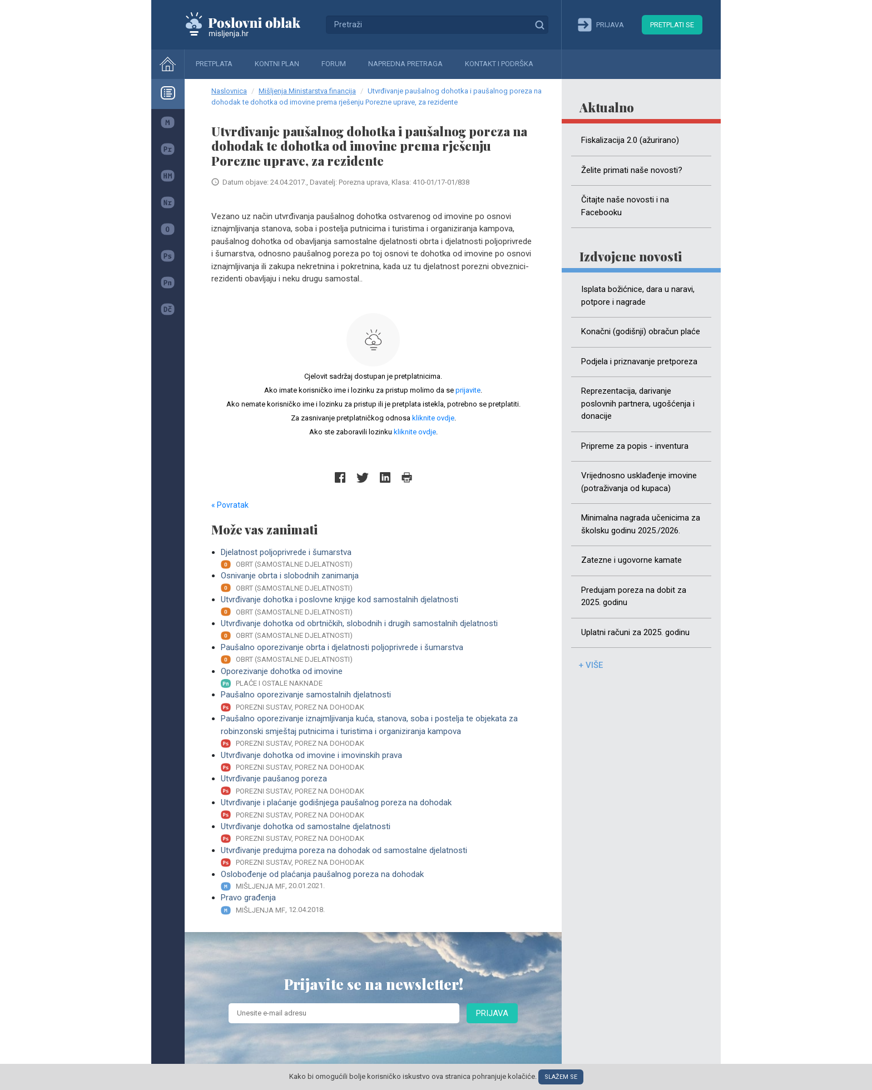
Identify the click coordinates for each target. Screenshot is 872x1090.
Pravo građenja (378, 904)
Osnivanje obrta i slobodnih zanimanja (378, 582)
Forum (333, 64)
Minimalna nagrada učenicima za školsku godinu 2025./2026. (640, 524)
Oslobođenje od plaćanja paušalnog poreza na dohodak (378, 880)
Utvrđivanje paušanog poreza (378, 785)
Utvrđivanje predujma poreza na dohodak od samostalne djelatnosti (378, 856)
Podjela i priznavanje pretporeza (639, 361)
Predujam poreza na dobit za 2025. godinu (633, 596)
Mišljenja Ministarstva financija (307, 91)
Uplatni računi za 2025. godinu (635, 632)
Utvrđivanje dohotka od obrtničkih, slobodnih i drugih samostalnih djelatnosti (378, 629)
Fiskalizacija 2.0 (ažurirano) (630, 140)
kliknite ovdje (433, 418)
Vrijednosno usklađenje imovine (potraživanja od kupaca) (639, 481)
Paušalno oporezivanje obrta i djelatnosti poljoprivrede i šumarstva (378, 653)
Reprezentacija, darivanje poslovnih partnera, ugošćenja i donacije (638, 403)
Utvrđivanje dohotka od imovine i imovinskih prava (378, 761)
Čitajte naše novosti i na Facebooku (625, 206)
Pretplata (214, 64)
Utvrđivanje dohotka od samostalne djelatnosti (378, 832)
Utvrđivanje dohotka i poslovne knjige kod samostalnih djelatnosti (378, 605)
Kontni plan (277, 64)
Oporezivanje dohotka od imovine (378, 677)
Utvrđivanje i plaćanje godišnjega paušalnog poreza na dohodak (378, 808)
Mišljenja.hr (251, 24)
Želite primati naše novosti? (631, 170)
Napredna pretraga (405, 64)
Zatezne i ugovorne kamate (631, 560)
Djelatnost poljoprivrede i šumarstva (378, 558)
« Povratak (230, 505)
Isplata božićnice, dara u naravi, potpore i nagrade (638, 295)
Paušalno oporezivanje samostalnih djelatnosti (378, 701)
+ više (590, 665)
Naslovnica (229, 91)
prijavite (467, 390)
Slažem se (560, 1077)
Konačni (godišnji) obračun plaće (640, 331)
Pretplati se (672, 25)
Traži (539, 24)
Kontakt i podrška (499, 64)
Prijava (492, 1013)
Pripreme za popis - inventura (634, 446)
